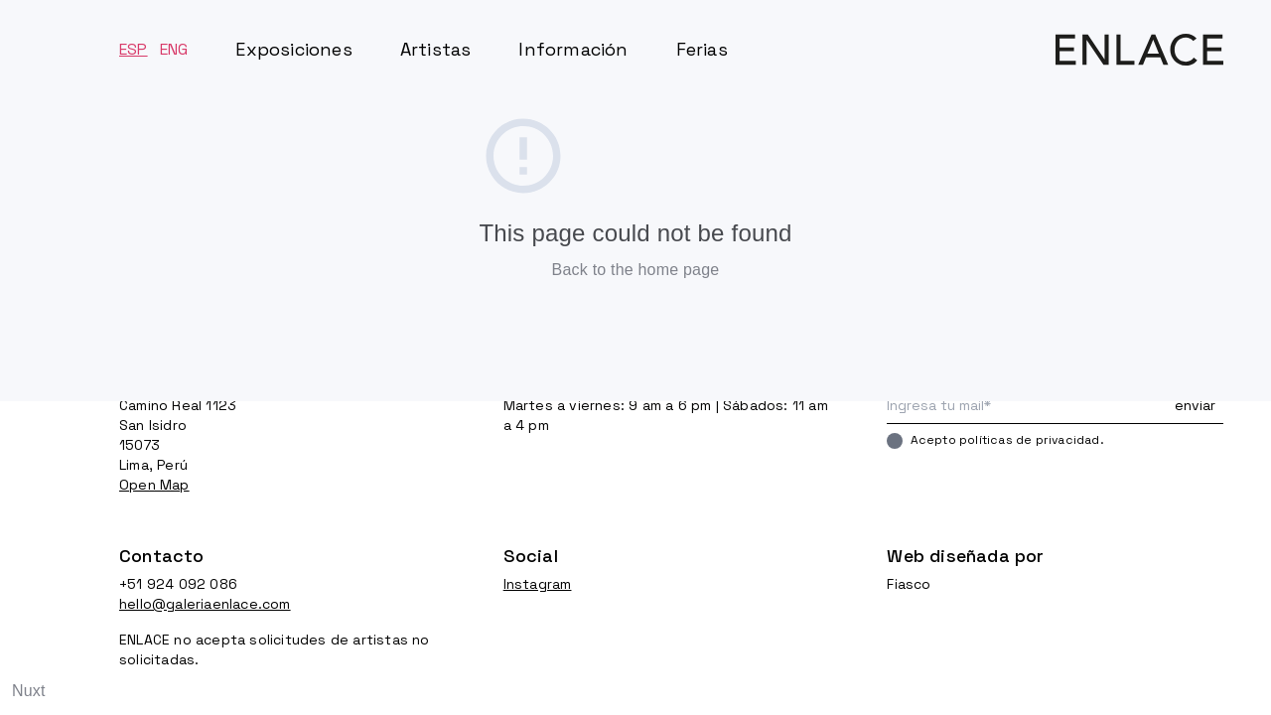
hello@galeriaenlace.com (205, 604)
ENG (174, 49)
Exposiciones (293, 49)
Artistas (436, 49)
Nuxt (29, 690)
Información (573, 49)
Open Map (154, 485)
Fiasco (908, 584)
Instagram (537, 584)
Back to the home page (636, 269)
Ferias (702, 49)
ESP (133, 49)
